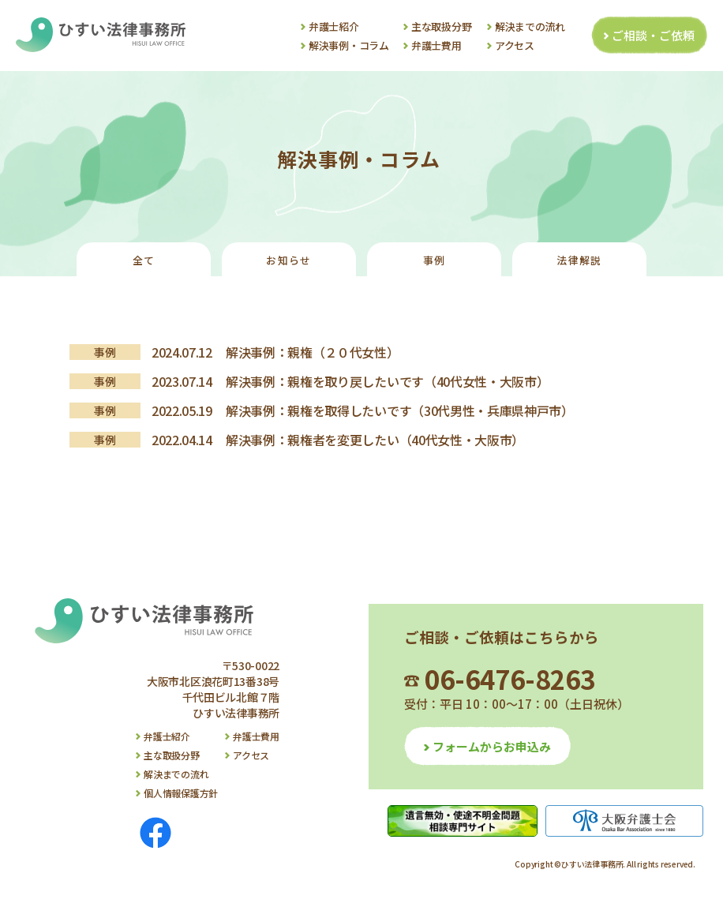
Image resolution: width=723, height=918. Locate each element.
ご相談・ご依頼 (653, 35)
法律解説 (578, 260)
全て (144, 260)
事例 (434, 260)
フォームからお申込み (492, 746)
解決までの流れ (530, 26)
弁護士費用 (436, 45)
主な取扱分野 (441, 26)
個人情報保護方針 (181, 793)
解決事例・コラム (349, 45)
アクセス (514, 45)
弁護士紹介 (334, 26)
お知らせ (288, 260)
